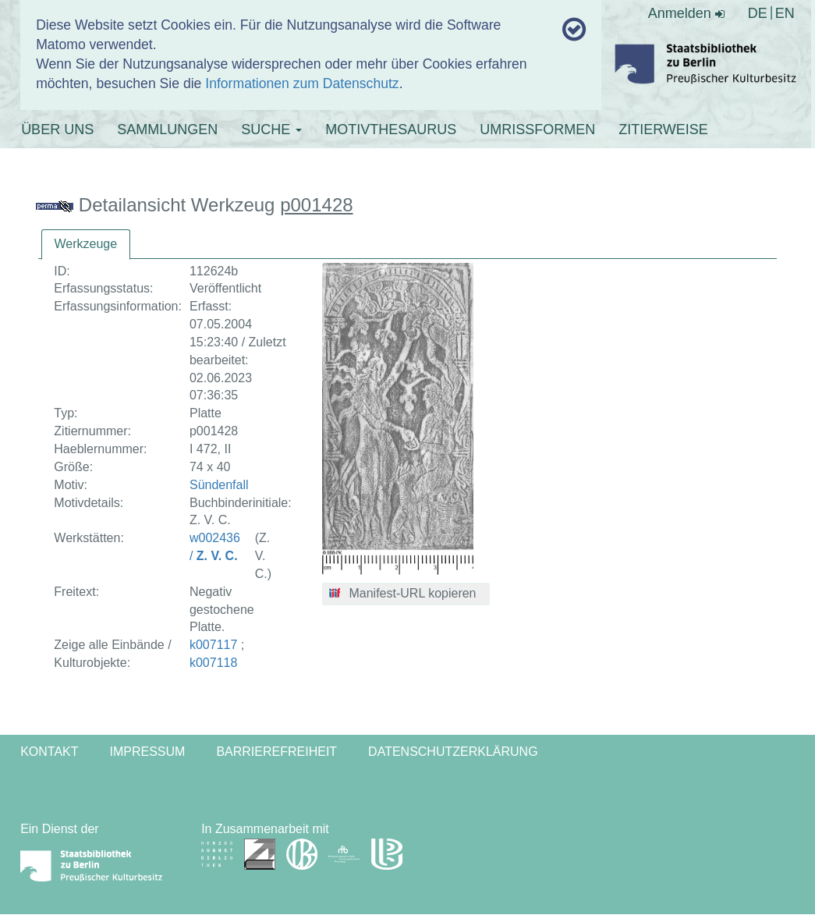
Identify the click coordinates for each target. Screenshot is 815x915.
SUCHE (271, 129)
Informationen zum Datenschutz (302, 83)
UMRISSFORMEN (537, 129)
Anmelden (686, 13)
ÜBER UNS (57, 129)
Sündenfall (219, 484)
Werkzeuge (86, 243)
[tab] (86, 244)
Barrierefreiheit (276, 751)
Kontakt (49, 751)
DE (757, 13)
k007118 (213, 662)
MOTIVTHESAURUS (390, 129)
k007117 (213, 644)
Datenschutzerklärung (453, 751)
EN (785, 13)
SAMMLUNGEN (167, 129)
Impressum (148, 751)
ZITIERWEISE (663, 129)
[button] (406, 594)
